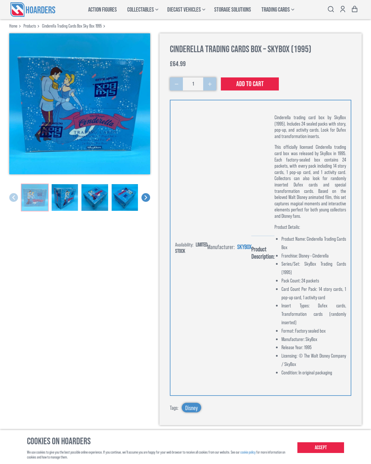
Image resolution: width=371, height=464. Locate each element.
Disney (191, 407)
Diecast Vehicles (184, 9)
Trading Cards (275, 9)
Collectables (140, 9)
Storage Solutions (232, 9)
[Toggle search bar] (331, 10)
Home (13, 25)
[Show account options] (343, 10)
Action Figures (102, 9)
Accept (321, 448)
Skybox (244, 246)
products (29, 25)
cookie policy (248, 451)
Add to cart (250, 84)
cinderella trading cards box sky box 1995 (72, 25)
